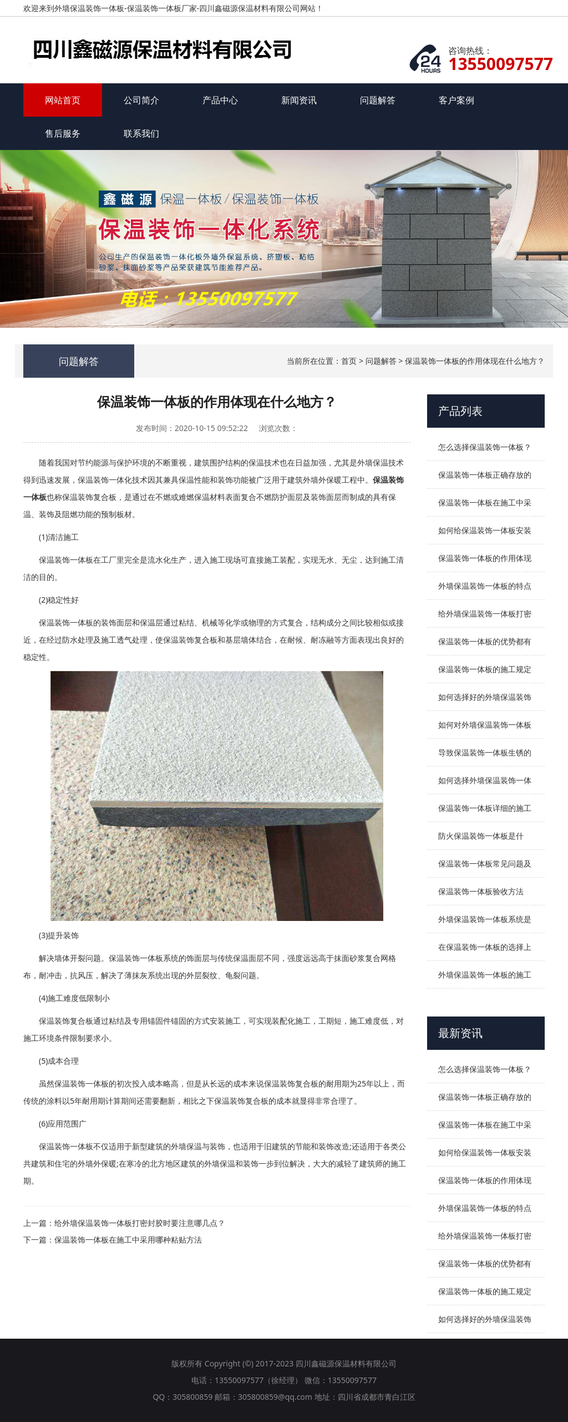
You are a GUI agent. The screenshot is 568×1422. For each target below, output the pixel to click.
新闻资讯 (299, 100)
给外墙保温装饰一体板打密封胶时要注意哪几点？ (139, 1223)
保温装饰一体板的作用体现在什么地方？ (475, 361)
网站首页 (62, 100)
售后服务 (62, 133)
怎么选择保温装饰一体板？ (484, 447)
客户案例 (456, 100)
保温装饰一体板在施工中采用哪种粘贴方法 (128, 1239)
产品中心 (220, 100)
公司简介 (141, 100)
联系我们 (141, 133)
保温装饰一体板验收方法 (481, 891)
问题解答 (377, 100)
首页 (349, 361)
